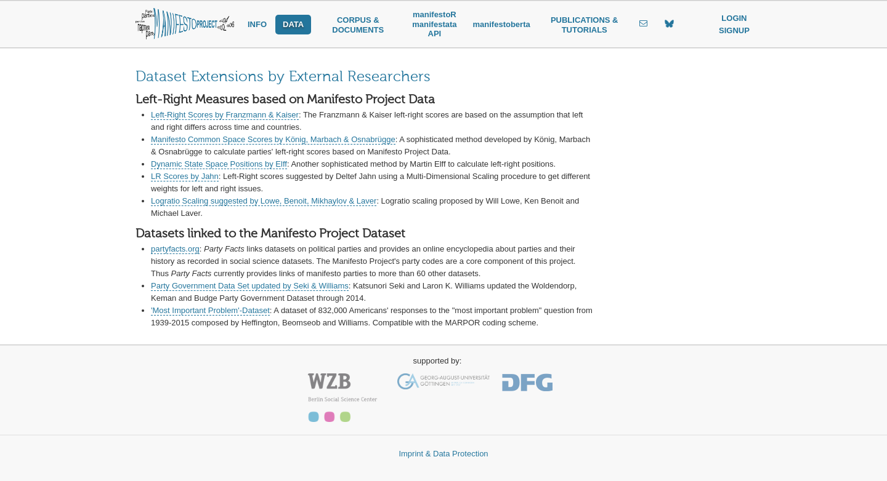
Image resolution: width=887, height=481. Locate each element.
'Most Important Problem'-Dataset (210, 310)
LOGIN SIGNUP (734, 24)
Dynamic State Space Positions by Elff (219, 164)
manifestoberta (501, 24)
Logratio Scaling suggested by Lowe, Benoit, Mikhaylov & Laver (263, 200)
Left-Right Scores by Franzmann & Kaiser (225, 114)
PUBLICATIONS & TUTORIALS (584, 24)
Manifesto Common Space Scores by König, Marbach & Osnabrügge (273, 139)
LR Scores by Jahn (185, 176)
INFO (257, 24)
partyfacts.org (175, 248)
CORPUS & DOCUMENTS (358, 24)
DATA (293, 24)
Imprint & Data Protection (443, 453)
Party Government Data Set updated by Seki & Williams (250, 285)
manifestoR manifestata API (434, 24)
